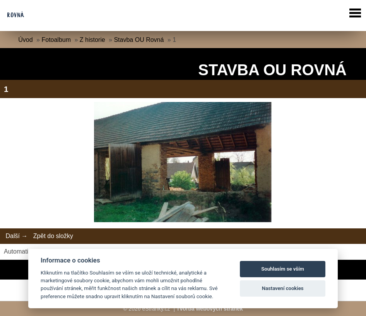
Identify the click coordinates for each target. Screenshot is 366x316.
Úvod (25, 39)
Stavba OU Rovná (139, 39)
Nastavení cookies (283, 288)
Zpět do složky (53, 236)
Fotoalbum (56, 39)
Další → (16, 236)
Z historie (92, 39)
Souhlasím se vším (282, 269)
